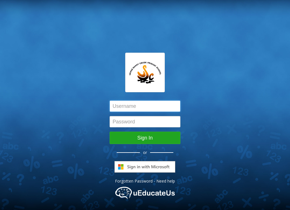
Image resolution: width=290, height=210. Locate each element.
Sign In (145, 138)
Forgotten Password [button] (134, 181)
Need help (165, 181)
